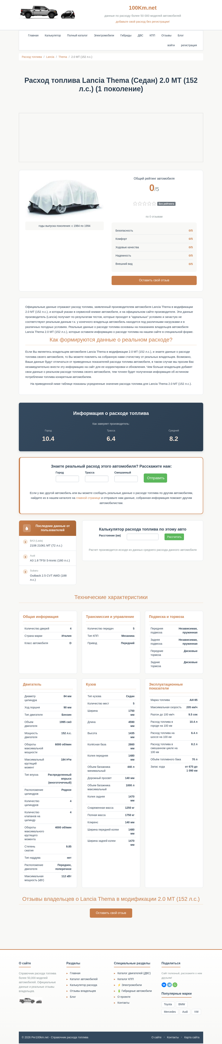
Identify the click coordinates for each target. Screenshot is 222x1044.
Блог (181, 35)
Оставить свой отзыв (154, 280)
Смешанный (122, 472)
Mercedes (170, 1012)
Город (60, 472)
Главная (33, 35)
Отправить (156, 478)
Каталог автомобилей (84, 979)
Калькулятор (53, 35)
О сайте (156, 1038)
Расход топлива (32, 56)
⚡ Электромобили (129, 985)
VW (197, 1012)
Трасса (89, 472)
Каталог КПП (125, 979)
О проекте (123, 997)
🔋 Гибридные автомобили (134, 991)
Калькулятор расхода (83, 985)
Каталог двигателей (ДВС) (134, 973)
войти (171, 45)
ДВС (140, 35)
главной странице (88, 498)
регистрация (189, 45)
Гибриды (125, 35)
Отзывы (166, 35)
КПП (152, 35)
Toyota (168, 1004)
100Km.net (143, 8)
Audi (185, 1012)
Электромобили (104, 35)
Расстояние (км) (110, 535)
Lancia (50, 56)
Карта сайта (191, 1038)
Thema (62, 56)
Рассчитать (174, 537)
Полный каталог (77, 35)
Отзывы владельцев (83, 991)
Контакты (123, 1003)
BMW (182, 1004)
